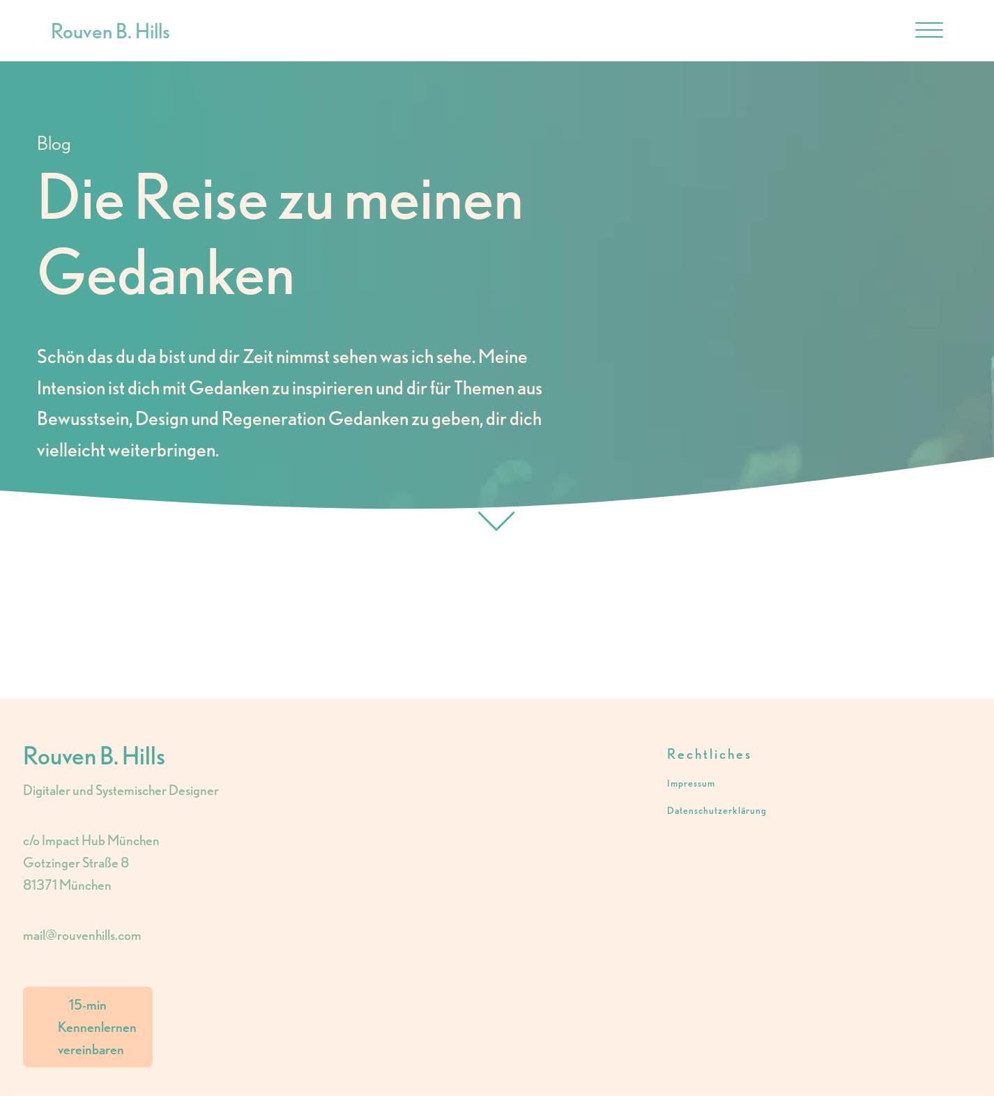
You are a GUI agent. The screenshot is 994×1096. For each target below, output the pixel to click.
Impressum (691, 783)
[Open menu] (929, 30)
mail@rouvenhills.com (82, 935)
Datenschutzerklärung (717, 810)
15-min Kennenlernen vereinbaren (97, 1027)
